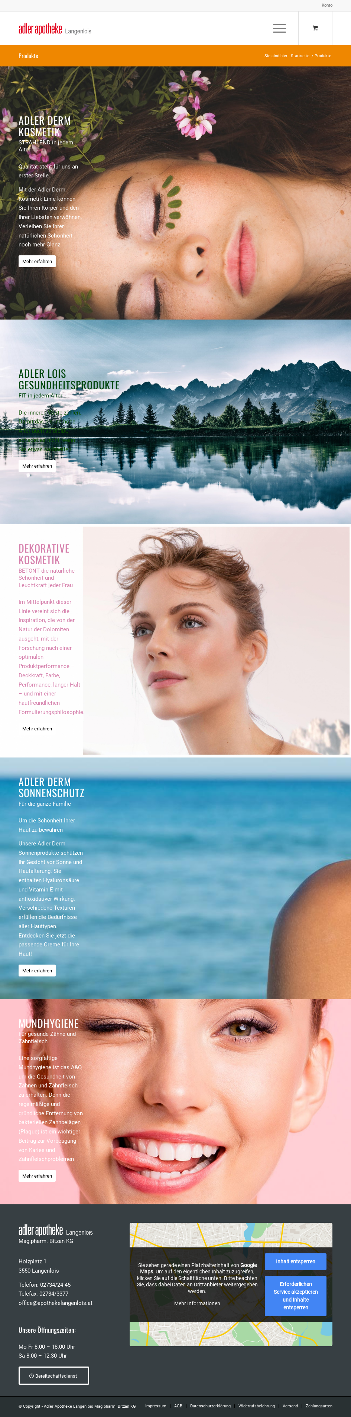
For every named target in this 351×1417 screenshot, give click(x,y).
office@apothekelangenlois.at (55, 1303)
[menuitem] (325, 5)
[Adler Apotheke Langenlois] (55, 28)
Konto (327, 5)
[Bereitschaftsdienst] (54, 1376)
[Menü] (276, 28)
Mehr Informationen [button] (197, 1303)
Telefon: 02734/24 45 (45, 1285)
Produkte (28, 55)
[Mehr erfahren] (37, 261)
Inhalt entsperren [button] (295, 1261)
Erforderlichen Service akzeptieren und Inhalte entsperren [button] (295, 1295)
